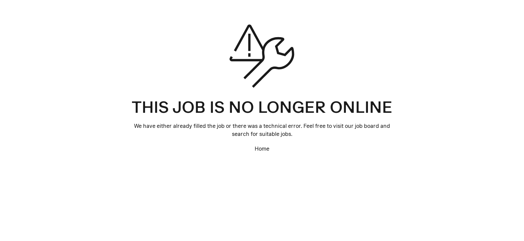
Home (262, 149)
